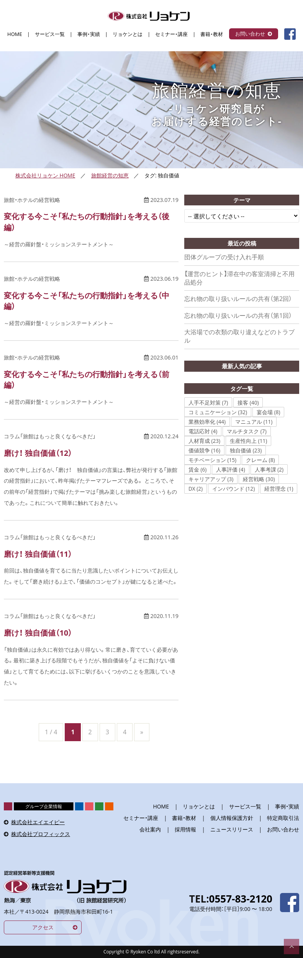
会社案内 (150, 829)
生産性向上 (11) (248, 440)
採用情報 (185, 829)
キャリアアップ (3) (210, 479)
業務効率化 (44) (207, 421)
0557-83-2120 (240, 899)
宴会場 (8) (268, 412)
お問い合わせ (250, 33)
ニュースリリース (231, 829)
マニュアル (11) (253, 421)
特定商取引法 (283, 817)
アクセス (43, 927)
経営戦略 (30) (259, 479)
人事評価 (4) (230, 469)
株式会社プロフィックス (40, 834)
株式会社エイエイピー (38, 822)
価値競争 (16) (204, 450)
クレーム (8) (260, 460)
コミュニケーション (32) (217, 412)
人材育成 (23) (204, 440)
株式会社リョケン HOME (45, 175)
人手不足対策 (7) (208, 402)
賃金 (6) (197, 469)
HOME (14, 34)
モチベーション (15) (212, 460)
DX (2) (195, 488)
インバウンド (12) (233, 488)
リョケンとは (127, 34)
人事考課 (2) (269, 469)
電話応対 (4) (202, 431)
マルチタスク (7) (246, 431)
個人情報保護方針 (231, 817)
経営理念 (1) (278, 488)
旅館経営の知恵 (110, 175)
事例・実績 (88, 34)
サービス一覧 (50, 34)
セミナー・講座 (171, 34)
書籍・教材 (211, 34)
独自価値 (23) (246, 450)
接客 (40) (248, 402)
